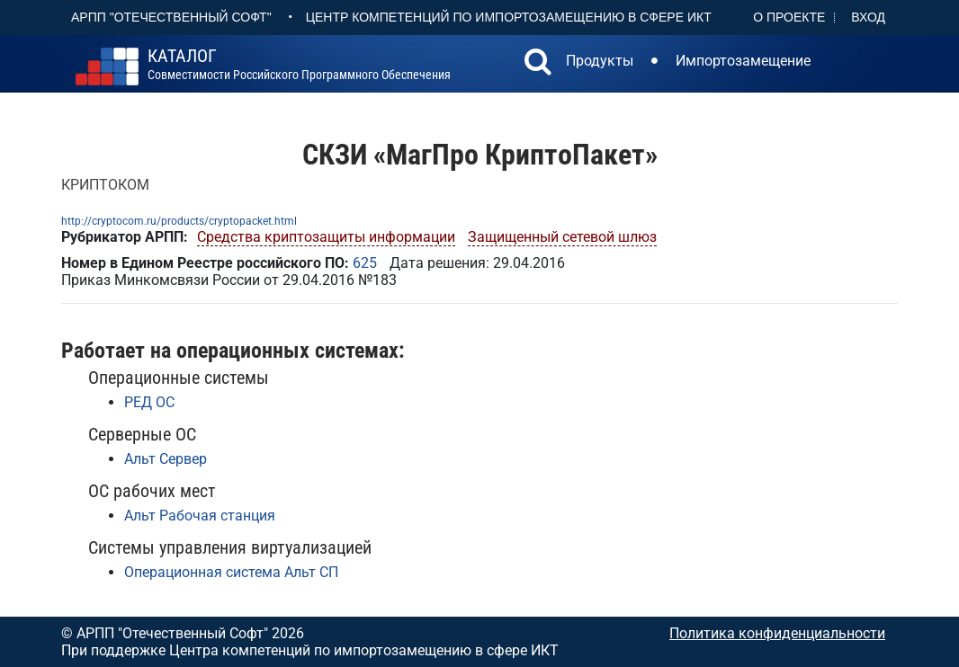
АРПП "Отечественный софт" (171, 17)
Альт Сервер (165, 458)
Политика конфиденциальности (777, 633)
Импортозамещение (743, 60)
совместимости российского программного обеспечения (299, 65)
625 (365, 262)
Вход (868, 17)
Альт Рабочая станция (199, 515)
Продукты (599, 60)
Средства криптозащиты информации (326, 236)
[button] (538, 64)
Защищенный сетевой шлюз (562, 236)
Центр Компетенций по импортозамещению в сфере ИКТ (509, 17)
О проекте (789, 17)
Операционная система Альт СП (231, 572)
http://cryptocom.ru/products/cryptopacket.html (179, 221)
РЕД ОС (149, 402)
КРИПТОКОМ (105, 184)
